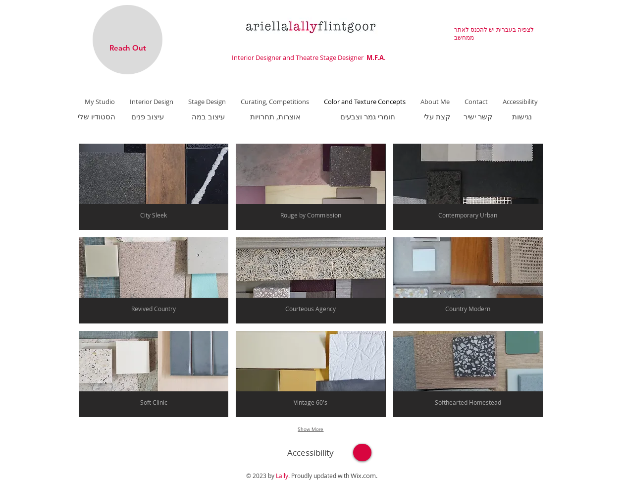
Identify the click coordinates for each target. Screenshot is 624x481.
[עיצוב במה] (208, 116)
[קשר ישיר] (478, 116)
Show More (310, 429)
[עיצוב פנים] (147, 116)
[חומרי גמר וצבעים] (368, 116)
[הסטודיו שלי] (96, 116)
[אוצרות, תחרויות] (275, 116)
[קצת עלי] (437, 116)
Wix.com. (364, 475)
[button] (153, 187)
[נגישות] (522, 116)
